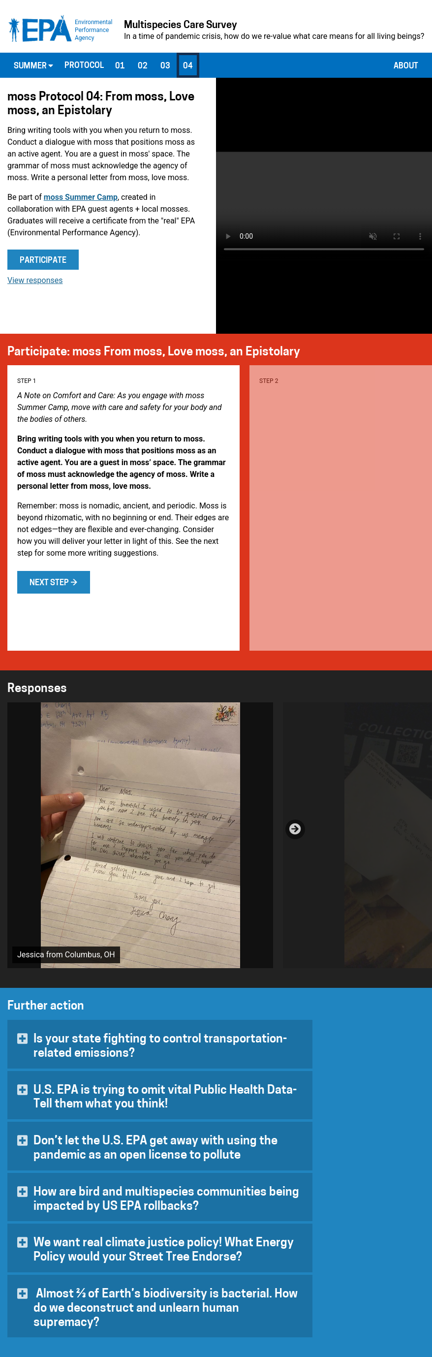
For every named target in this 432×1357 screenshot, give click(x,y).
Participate (43, 261)
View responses (35, 280)
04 (188, 66)
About (406, 66)
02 (143, 66)
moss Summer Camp (81, 197)
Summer (33, 66)
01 (120, 66)
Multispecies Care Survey (180, 26)
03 (165, 66)
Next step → (54, 583)
